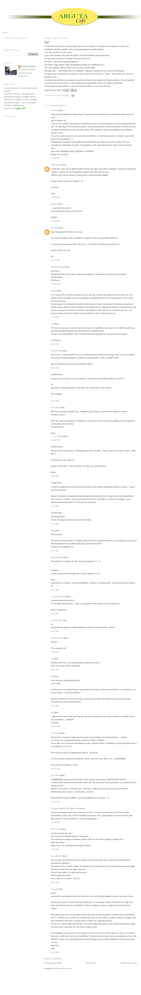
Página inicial (91, 963)
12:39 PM (55, 440)
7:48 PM (55, 652)
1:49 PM (55, 476)
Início (5, 32)
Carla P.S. (54, 110)
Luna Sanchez (56, 165)
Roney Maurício (57, 557)
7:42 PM (55, 631)
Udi (52, 658)
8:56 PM (55, 706)
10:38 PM (55, 822)
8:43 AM (55, 882)
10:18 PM (55, 769)
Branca (53, 291)
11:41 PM (55, 260)
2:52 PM (55, 524)
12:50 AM (55, 284)
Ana (52, 324)
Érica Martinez (56, 856)
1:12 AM (55, 317)
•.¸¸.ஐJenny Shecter (58, 596)
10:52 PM (55, 158)
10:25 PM (55, 802)
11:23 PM (55, 221)
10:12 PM (55, 726)
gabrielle (54, 204)
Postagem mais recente (53, 963)
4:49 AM (55, 344)
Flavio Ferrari (56, 829)
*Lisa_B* (54, 889)
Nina (53, 530)
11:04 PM (55, 197)
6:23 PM (55, 613)
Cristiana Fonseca (58, 267)
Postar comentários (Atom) (61, 968)
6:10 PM (55, 590)
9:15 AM (55, 401)
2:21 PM (55, 506)
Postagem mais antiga (128, 963)
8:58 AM (55, 368)
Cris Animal (55, 407)
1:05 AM (55, 849)
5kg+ (47, 42)
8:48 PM (55, 669)
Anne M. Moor (56, 350)
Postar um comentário (52, 958)
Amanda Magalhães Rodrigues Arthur (65, 808)
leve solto (54, 228)
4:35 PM (55, 550)
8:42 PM (55, 952)
